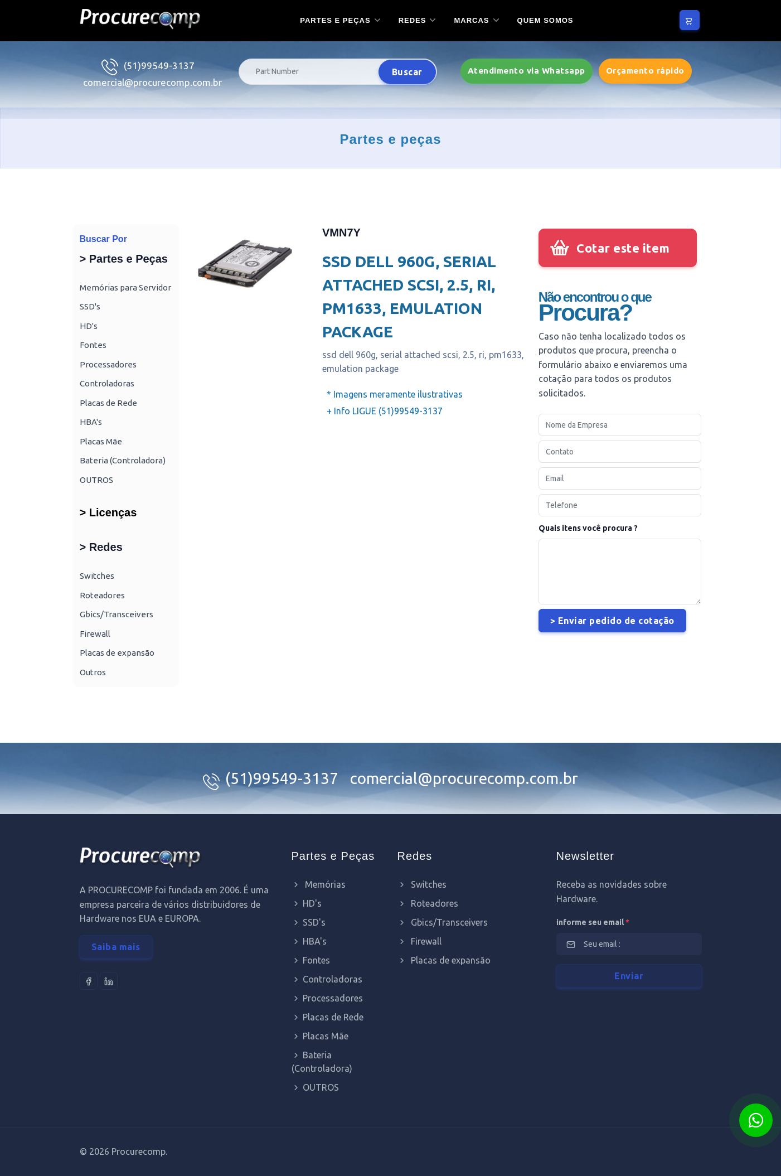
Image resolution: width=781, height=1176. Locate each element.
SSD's (90, 306)
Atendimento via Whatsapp (526, 70)
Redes (412, 20)
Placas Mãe (101, 441)
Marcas (471, 20)
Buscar (407, 72)
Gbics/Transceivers (116, 614)
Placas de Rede (108, 403)
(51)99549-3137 (159, 65)
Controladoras (107, 383)
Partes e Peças (335, 20)
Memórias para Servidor (125, 287)
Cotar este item (623, 248)
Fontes (93, 345)
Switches (97, 575)
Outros (93, 672)
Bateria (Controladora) (123, 460)
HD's (89, 326)
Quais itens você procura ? (588, 528)
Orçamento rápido (645, 70)
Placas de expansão (117, 652)
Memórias (319, 884)
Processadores (108, 364)
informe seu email (592, 922)
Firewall (95, 633)
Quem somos (545, 20)
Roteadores (102, 595)
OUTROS (96, 480)
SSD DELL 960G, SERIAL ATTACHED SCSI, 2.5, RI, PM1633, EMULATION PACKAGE (409, 296)
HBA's (91, 422)
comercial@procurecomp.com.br (152, 82)
